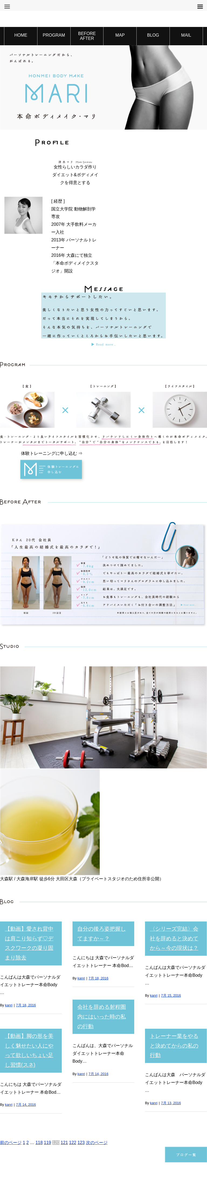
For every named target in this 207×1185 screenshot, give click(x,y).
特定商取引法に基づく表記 (136, 1154)
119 (47, 1093)
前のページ (11, 1093)
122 (72, 1093)
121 (64, 1093)
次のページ (97, 1093)
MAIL (186, 35)
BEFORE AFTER (87, 36)
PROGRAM (54, 35)
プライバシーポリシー (70, 1154)
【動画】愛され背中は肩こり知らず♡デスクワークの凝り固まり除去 (31, 936)
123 (81, 1093)
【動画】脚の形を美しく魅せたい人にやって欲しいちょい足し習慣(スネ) (31, 1024)
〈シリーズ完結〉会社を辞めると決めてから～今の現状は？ (176, 936)
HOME (20, 35)
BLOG (153, 35)
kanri (9, 990)
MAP (120, 35)
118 (39, 1093)
